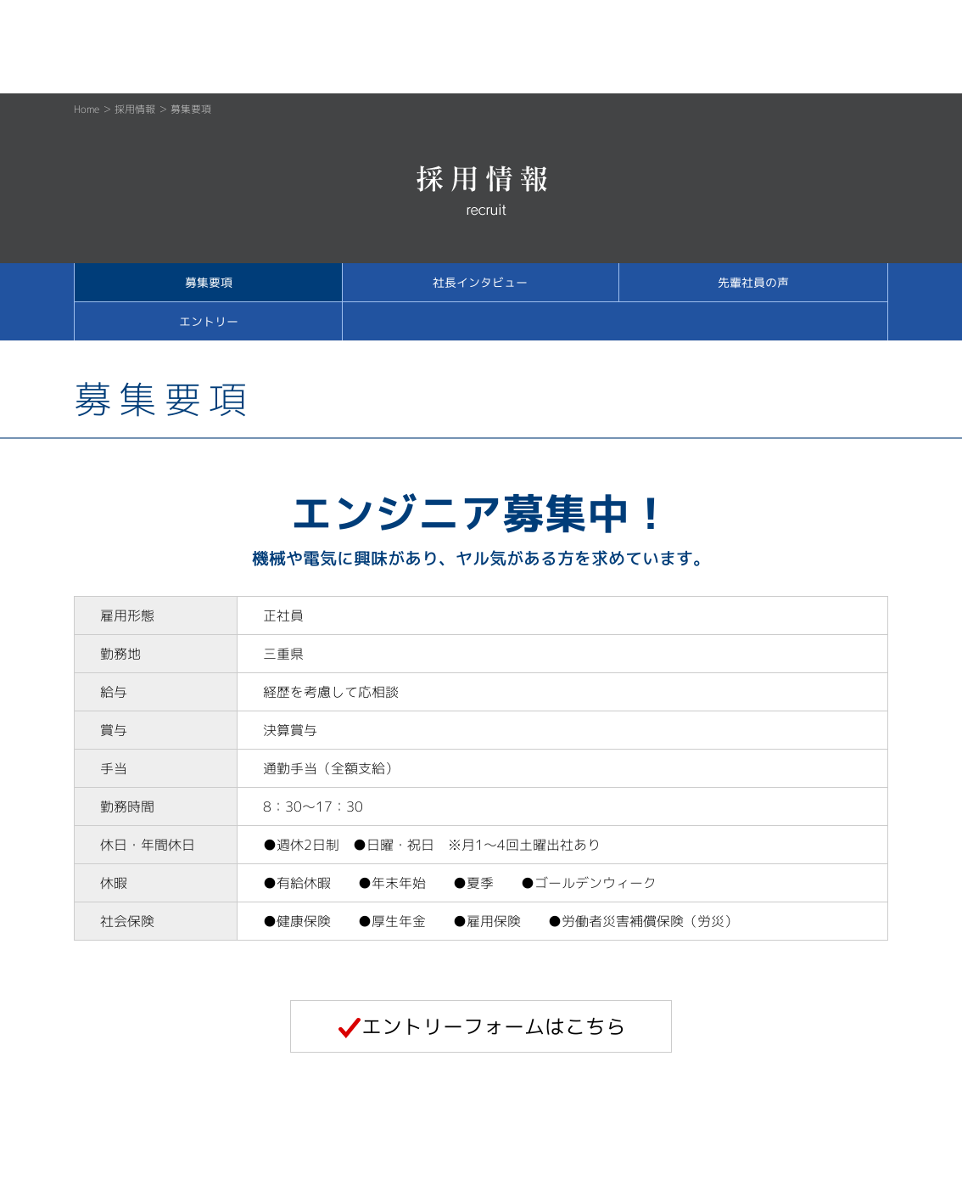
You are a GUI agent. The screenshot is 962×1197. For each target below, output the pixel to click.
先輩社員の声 (753, 282)
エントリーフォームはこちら (481, 1026)
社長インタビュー (480, 282)
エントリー (208, 321)
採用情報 (135, 109)
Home (86, 109)
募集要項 (208, 282)
